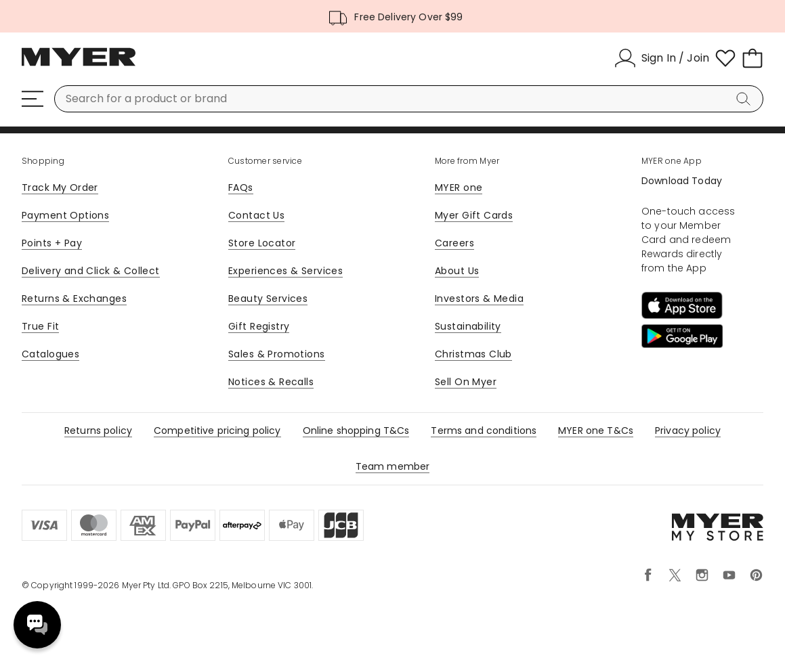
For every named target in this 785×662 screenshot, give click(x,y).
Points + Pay (52, 243)
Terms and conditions (483, 430)
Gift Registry (258, 326)
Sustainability (468, 326)
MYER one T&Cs (595, 430)
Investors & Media (479, 298)
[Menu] (32, 99)
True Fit (40, 326)
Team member (393, 466)
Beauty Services (267, 298)
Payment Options (65, 215)
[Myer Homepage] (78, 64)
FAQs (240, 187)
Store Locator (261, 243)
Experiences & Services (285, 271)
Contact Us (256, 215)
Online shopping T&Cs (356, 430)
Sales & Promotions (276, 354)
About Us (457, 271)
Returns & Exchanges (74, 298)
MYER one (458, 187)
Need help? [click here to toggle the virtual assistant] (37, 624)
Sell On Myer (465, 382)
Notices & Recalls (271, 382)
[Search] (746, 99)
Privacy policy (688, 430)
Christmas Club (473, 354)
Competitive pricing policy (217, 430)
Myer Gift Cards (474, 215)
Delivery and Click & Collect (91, 271)
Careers (454, 243)
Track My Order (60, 187)
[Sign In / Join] (661, 58)
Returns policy (98, 430)
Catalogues (50, 354)
